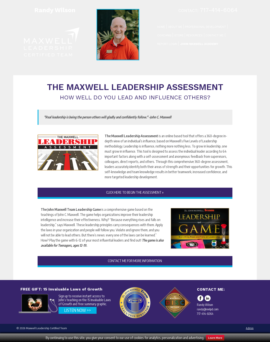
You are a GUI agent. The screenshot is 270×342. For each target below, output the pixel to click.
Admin (250, 328)
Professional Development (205, 26)
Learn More (215, 337)
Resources (194, 35)
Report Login (167, 44)
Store (178, 35)
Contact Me (214, 35)
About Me (175, 26)
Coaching (164, 35)
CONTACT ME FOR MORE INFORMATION (135, 261)
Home (161, 26)
